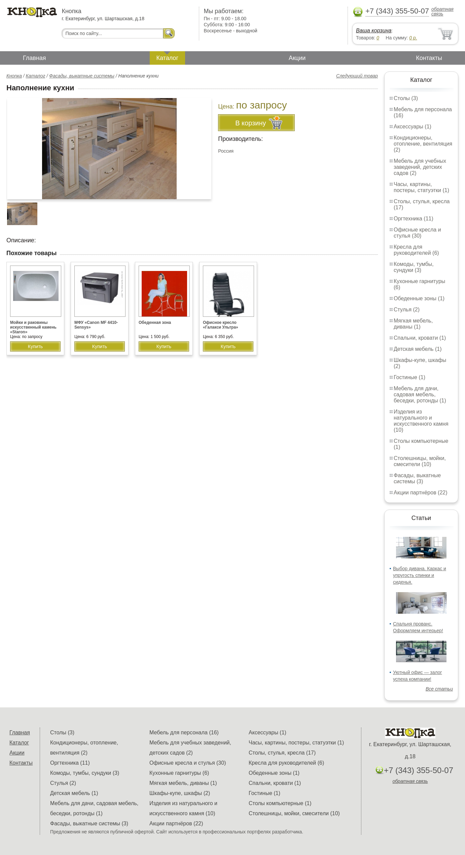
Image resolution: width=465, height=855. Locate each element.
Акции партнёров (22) (421, 492)
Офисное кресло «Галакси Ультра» (220, 325)
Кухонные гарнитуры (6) (179, 773)
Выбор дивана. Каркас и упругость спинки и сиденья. (419, 575)
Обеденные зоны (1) (419, 298)
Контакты (429, 58)
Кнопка (14, 76)
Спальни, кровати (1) (420, 338)
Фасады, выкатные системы (81, 76)
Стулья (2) (407, 309)
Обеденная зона (155, 322)
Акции (297, 58)
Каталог (167, 58)
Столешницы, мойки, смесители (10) (420, 461)
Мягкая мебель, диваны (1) (413, 324)
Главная (34, 58)
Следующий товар (357, 76)
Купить (35, 346)
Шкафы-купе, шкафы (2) (179, 793)
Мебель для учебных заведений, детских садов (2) (420, 167)
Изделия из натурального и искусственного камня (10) (421, 421)
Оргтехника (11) (413, 218)
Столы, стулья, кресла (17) (282, 753)
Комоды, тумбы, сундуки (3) (414, 267)
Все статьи (439, 689)
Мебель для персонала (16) (184, 732)
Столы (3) (406, 98)
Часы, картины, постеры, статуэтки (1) (421, 187)
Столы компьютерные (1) (280, 803)
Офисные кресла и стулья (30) (417, 233)
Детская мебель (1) (417, 349)
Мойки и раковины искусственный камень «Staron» (33, 327)
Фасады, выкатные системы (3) (417, 478)
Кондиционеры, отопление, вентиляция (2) (423, 144)
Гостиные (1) (409, 377)
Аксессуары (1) (412, 126)
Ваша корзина (373, 30)
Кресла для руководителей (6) (416, 250)
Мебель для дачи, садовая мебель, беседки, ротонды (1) (420, 394)
